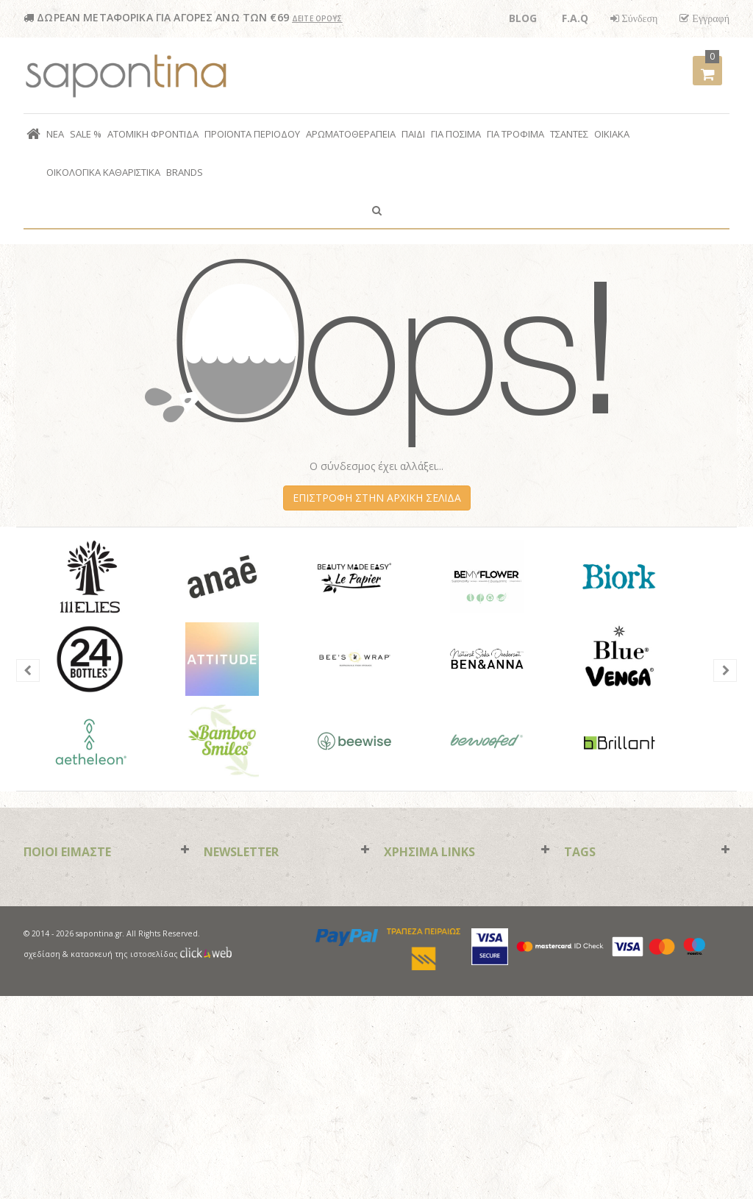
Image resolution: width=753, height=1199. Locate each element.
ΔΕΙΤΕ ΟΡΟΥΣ (317, 18)
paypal (347, 1140)
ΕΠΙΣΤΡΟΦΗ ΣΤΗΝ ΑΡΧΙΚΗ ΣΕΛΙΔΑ (377, 498)
